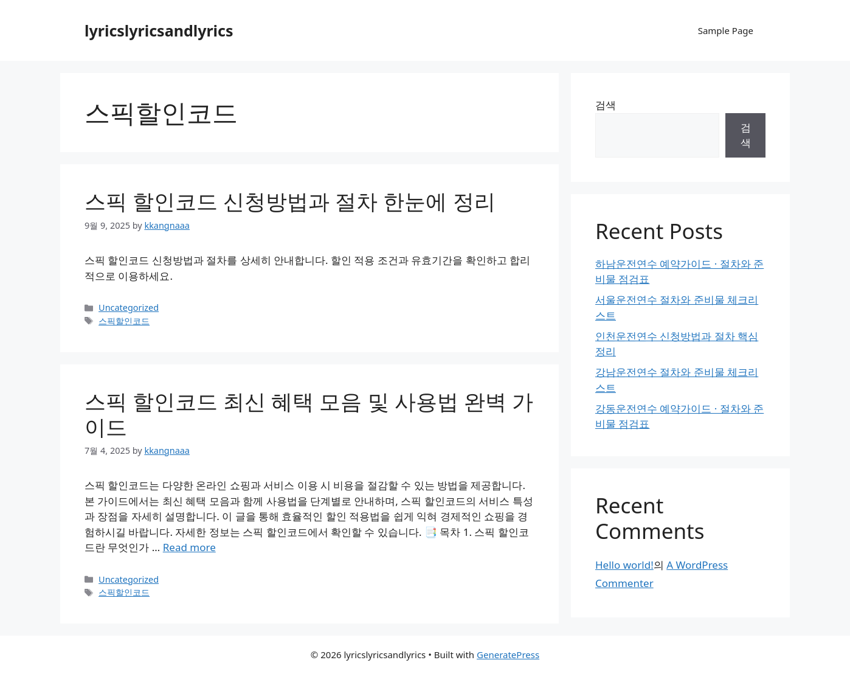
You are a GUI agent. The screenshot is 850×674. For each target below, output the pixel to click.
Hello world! (624, 565)
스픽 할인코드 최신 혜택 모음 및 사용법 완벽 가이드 (309, 414)
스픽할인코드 (124, 321)
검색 (605, 105)
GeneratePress (508, 654)
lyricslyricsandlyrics (159, 30)
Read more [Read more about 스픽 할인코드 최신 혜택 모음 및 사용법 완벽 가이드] (189, 547)
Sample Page (725, 30)
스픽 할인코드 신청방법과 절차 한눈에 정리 (290, 201)
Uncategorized (128, 307)
